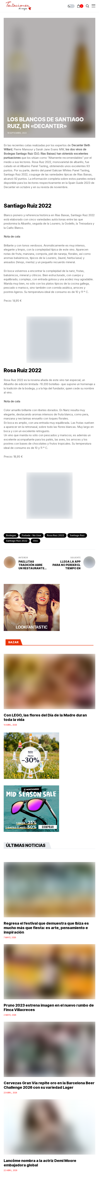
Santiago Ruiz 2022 (16, 540)
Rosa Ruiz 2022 (55, 535)
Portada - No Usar (31, 535)
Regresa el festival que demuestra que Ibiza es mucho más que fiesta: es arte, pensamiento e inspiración (46, 927)
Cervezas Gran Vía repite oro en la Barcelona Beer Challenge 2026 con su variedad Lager (49, 1085)
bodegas (11, 535)
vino (35, 540)
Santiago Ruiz (77, 535)
